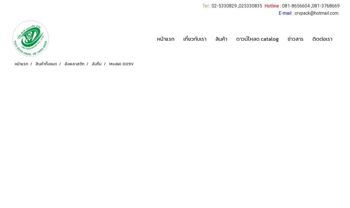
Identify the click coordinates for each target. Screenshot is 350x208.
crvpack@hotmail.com (316, 13)
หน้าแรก (165, 39)
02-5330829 (224, 6)
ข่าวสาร (296, 39)
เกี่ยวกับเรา (194, 39)
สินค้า (221, 39)
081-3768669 (326, 6)
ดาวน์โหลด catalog (257, 39)
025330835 (250, 6)
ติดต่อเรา (322, 39)
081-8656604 (296, 6)
